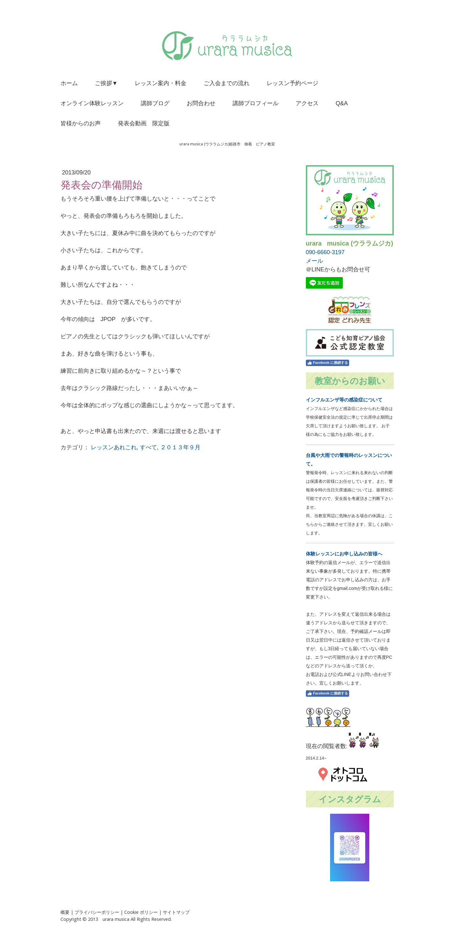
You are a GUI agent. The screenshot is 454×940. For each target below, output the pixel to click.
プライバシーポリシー (97, 912)
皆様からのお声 (81, 123)
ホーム (69, 83)
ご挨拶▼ (106, 83)
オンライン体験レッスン (92, 103)
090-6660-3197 (325, 252)
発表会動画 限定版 (143, 123)
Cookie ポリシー (141, 912)
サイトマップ (176, 912)
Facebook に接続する (327, 362)
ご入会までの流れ (226, 83)
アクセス (307, 103)
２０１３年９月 (180, 447)
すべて (148, 447)
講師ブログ (155, 103)
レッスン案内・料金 (160, 83)
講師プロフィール (255, 103)
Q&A (342, 103)
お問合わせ (201, 103)
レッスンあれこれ (114, 447)
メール (314, 261)
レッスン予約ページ (292, 83)
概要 (65, 912)
